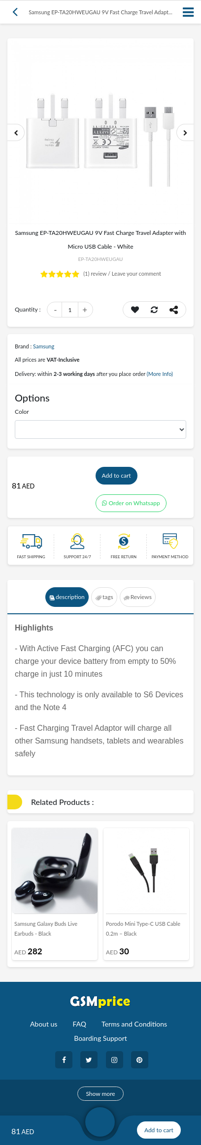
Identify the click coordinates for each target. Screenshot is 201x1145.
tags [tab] (104, 597)
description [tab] (67, 597)
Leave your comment (136, 273)
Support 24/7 (77, 556)
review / (97, 273)
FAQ (79, 1024)
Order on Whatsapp (131, 503)
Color (22, 411)
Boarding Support (100, 1038)
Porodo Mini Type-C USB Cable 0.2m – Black (143, 928)
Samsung (43, 346)
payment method (170, 556)
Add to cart (116, 475)
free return (123, 556)
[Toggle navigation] (188, 12)
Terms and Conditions (134, 1024)
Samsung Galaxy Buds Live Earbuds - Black (45, 928)
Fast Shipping (31, 556)
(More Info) (160, 374)
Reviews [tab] (138, 597)
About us (44, 1024)
